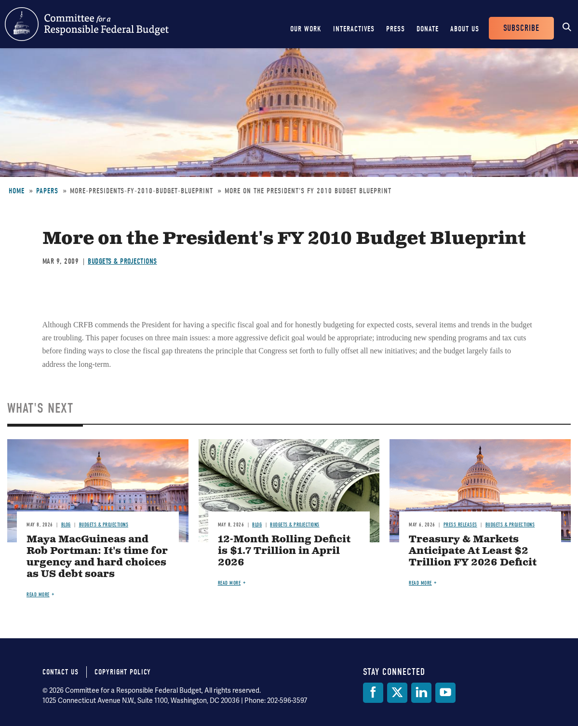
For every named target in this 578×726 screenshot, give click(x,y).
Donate (428, 29)
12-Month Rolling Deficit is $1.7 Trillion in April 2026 (284, 551)
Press (395, 29)
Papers (47, 191)
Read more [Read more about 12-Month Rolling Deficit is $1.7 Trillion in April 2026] (229, 583)
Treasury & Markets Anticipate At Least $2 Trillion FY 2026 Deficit (473, 551)
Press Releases (460, 525)
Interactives (354, 29)
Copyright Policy (122, 672)
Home (17, 191)
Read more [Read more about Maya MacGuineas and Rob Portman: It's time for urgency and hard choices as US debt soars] (38, 595)
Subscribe (521, 28)
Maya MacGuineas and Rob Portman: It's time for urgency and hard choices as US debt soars (97, 557)
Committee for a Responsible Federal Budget (87, 24)
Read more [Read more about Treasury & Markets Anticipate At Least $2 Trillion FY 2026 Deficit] (420, 583)
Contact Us (60, 672)
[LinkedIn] (421, 693)
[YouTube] (445, 693)
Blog (66, 525)
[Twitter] (397, 693)
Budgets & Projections (122, 261)
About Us (464, 29)
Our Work (306, 29)
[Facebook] (373, 693)
